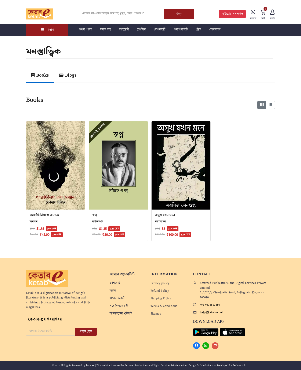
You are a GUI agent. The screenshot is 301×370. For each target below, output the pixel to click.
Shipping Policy (160, 298)
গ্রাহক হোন (86, 331)
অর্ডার (113, 291)
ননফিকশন (97, 222)
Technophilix (240, 365)
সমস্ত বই (105, 29)
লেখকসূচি (159, 29)
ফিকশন (33, 222)
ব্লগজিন (141, 29)
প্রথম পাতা (85, 29)
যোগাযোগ (215, 29)
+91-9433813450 (210, 304)
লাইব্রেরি (124, 29)
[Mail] (215, 345)
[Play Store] (205, 331)
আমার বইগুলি (117, 298)
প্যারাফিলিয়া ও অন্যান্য (44, 215)
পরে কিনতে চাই (119, 306)
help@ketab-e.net (211, 312)
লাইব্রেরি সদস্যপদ (232, 13)
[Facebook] (196, 345)
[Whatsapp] (205, 345)
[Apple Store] (232, 331)
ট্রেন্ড (198, 29)
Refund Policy (159, 291)
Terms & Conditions (163, 306)
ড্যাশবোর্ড (115, 283)
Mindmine (205, 365)
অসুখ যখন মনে (165, 215)
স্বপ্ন (94, 215)
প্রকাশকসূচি (181, 29)
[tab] (40, 76)
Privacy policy (159, 283)
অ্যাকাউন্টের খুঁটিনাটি (121, 313)
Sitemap (155, 313)
